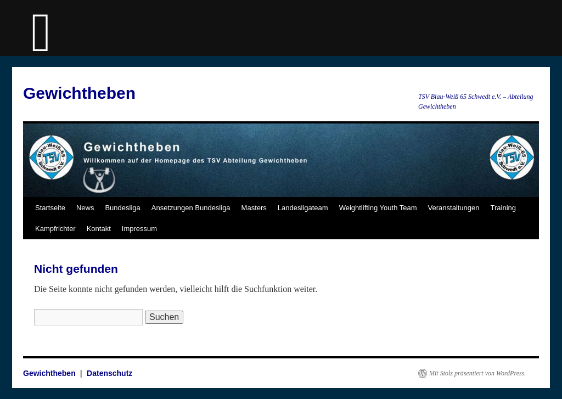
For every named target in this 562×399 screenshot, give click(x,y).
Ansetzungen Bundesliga (191, 208)
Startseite (50, 208)
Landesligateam (303, 208)
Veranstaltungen (454, 208)
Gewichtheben (79, 93)
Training (503, 208)
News (85, 208)
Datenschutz (109, 373)
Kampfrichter (55, 228)
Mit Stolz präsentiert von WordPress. (477, 373)
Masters (254, 208)
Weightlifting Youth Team (378, 208)
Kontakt (99, 228)
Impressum (139, 228)
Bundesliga (122, 208)
